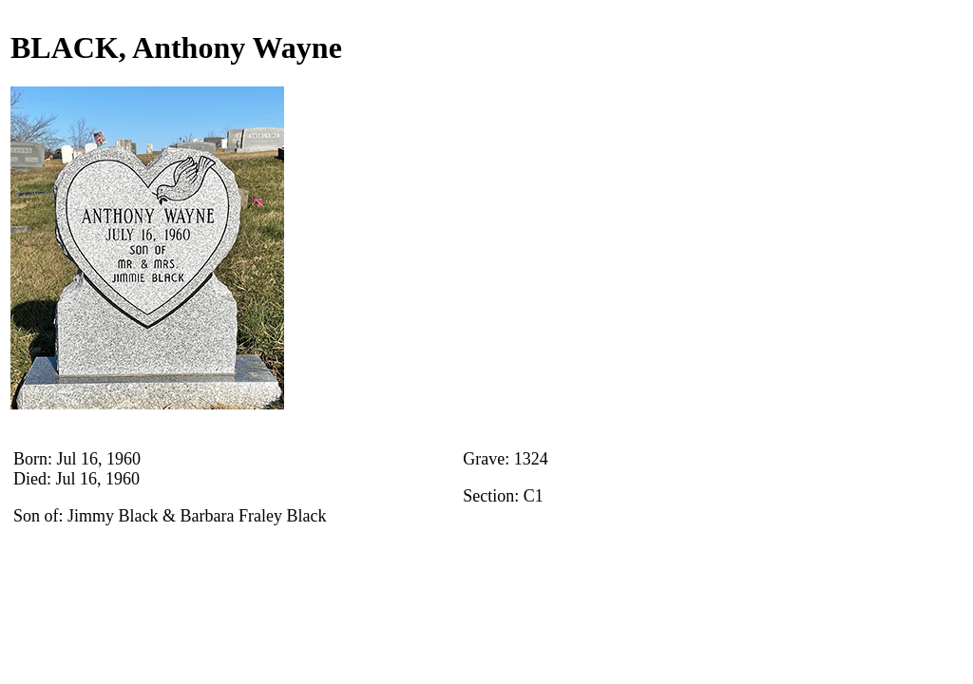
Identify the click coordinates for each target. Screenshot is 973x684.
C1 (534, 495)
